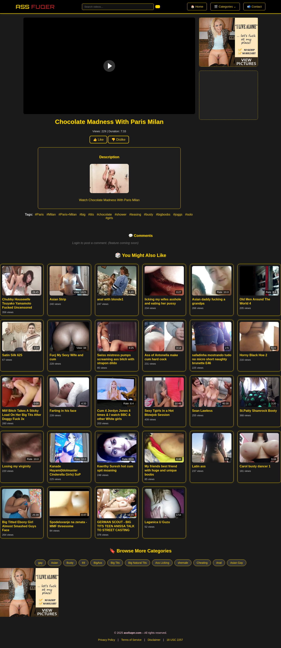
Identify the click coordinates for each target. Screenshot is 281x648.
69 (83, 562)
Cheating (202, 562)
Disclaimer (154, 639)
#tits (91, 214)
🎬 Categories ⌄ (225, 6)
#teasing (135, 214)
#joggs (178, 214)
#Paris (40, 214)
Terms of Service (131, 639)
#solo (189, 214)
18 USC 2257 (174, 639)
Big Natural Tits (137, 562)
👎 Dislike (118, 139)
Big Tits (115, 562)
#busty (149, 214)
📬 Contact (254, 6)
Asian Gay (236, 562)
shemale (183, 562)
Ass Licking (162, 562)
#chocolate (105, 214)
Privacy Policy (106, 639)
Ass (35, 6)
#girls (109, 218)
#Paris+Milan (68, 214)
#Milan (51, 214)
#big (82, 214)
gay (40, 562)
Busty (70, 562)
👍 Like (98, 139)
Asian (54, 562)
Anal (219, 562)
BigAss (98, 562)
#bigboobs (163, 214)
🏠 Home (197, 6)
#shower (121, 214)
